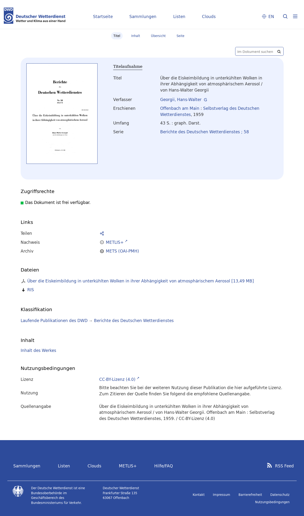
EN (271, 16)
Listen (179, 16)
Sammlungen (142, 16)
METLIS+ (128, 465)
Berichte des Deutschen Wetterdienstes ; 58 (204, 131)
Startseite (103, 16)
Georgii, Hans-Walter (180, 99)
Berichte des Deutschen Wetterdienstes (134, 320)
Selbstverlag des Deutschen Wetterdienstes (209, 111)
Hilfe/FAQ (163, 465)
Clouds (209, 16)
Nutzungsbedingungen (272, 502)
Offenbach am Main (179, 108)
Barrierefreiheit (250, 494)
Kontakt (199, 494)
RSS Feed (284, 466)
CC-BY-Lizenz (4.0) (117, 379)
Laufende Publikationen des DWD (54, 320)
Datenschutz (280, 494)
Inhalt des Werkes (38, 350)
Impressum (221, 494)
